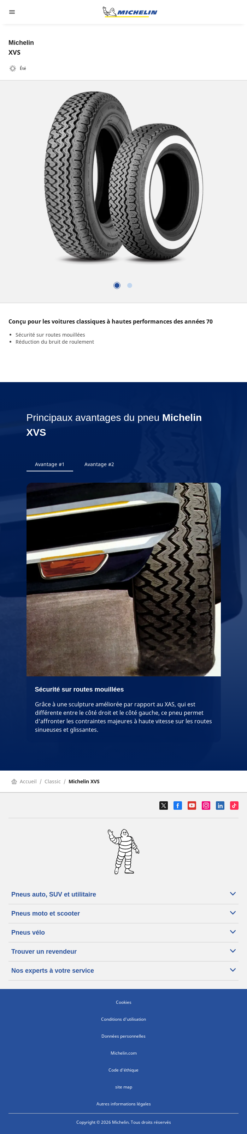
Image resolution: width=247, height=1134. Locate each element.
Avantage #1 (50, 464)
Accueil (24, 781)
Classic (53, 781)
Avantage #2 (99, 464)
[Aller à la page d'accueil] (130, 12)
